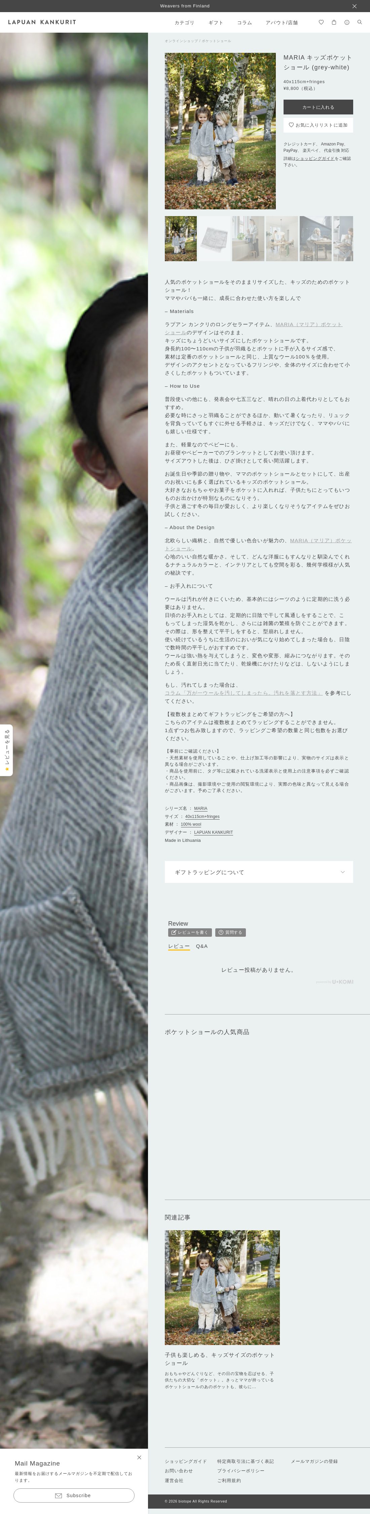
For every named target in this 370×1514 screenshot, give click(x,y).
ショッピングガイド (315, 158)
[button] (173, 131)
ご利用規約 (229, 1480)
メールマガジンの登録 (314, 1461)
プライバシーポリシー (240, 1470)
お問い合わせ (179, 1470)
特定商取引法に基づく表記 (245, 1461)
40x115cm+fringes (202, 816)
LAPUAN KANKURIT (213, 832)
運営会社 (174, 1480)
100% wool (191, 824)
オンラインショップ (181, 41)
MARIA (200, 808)
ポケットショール (216, 41)
